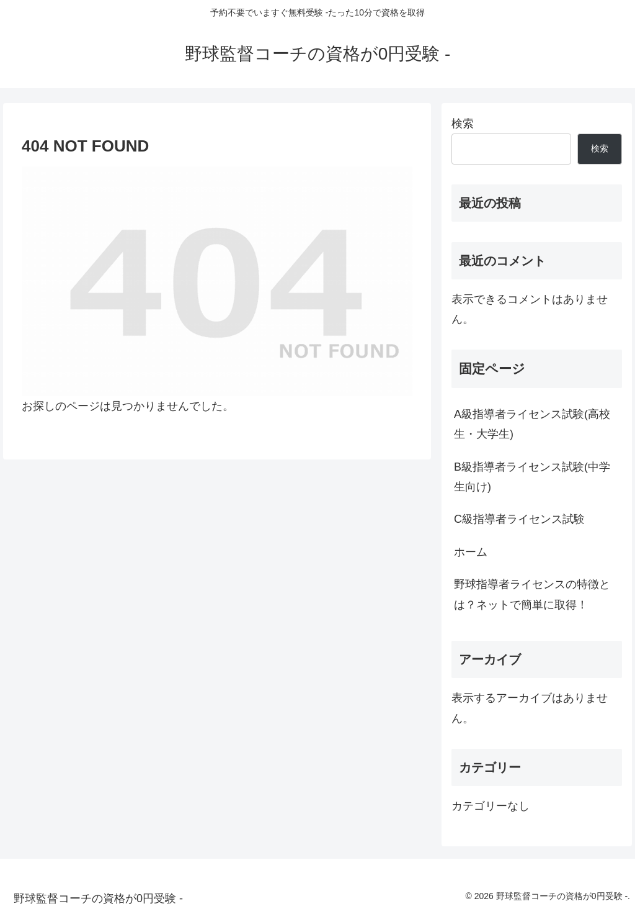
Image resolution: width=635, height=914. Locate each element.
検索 (462, 123)
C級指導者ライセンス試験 (519, 519)
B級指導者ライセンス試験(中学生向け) (532, 477)
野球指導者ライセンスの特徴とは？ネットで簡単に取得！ (532, 594)
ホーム (470, 552)
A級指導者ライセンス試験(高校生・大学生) (532, 424)
